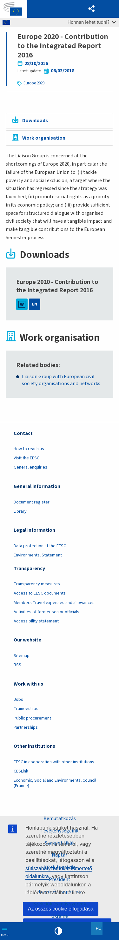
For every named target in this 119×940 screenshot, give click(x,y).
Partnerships (26, 727)
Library (20, 511)
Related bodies (37, 365)
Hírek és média (59, 867)
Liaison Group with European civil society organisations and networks (61, 380)
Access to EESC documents (40, 593)
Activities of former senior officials (46, 612)
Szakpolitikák (60, 842)
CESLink (21, 771)
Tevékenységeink (59, 830)
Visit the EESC (26, 458)
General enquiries (30, 467)
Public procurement (32, 718)
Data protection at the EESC (40, 546)
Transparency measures (37, 584)
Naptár (59, 854)
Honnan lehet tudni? (92, 22)
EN (34, 304)
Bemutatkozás (59, 818)
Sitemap (22, 656)
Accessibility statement (36, 621)
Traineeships (26, 709)
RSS (17, 665)
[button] (91, 9)
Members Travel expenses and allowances (54, 603)
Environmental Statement (38, 555)
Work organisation (43, 138)
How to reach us (29, 449)
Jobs (18, 699)
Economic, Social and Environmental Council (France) (55, 783)
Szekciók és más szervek (59, 903)
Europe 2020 (33, 83)
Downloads (35, 120)
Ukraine (59, 916)
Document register (32, 502)
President (59, 879)
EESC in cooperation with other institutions (54, 762)
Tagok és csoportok (59, 891)
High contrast (58, 931)
